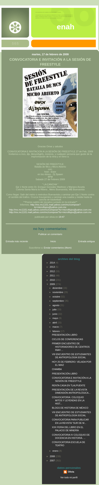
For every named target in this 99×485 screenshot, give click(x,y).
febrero (56, 331)
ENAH (65, 27)
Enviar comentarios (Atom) (58, 247)
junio (55, 314)
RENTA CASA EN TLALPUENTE (68, 385)
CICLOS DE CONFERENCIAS (67, 339)
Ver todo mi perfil (69, 477)
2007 (53, 460)
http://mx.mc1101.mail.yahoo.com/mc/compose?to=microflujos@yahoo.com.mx (55, 205)
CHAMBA (57, 369)
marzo (56, 327)
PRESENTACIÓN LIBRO (64, 335)
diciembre (58, 288)
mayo (56, 318)
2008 (53, 456)
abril (55, 322)
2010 (53, 280)
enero (56, 451)
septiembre (58, 301)
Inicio (53, 241)
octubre (57, 296)
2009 (53, 284)
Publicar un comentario (50, 234)
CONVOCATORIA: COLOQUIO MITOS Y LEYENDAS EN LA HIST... (68, 400)
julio (55, 309)
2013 (53, 267)
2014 (53, 262)
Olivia (71, 471)
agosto (56, 305)
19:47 (62, 217)
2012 (53, 271)
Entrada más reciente (17, 241)
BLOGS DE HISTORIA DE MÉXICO (70, 408)
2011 (53, 275)
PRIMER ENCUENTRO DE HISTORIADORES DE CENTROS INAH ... (71, 346)
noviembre (58, 292)
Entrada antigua (86, 241)
